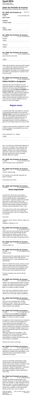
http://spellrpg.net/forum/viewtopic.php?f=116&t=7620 (15, 9)
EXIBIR (9, 22)
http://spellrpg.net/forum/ (8, 4)
